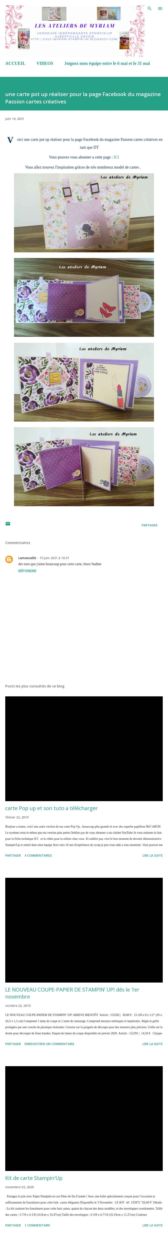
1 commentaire (37, 1225)
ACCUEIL (15, 63)
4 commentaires (38, 855)
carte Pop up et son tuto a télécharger (51, 808)
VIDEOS (45, 63)
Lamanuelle (27, 558)
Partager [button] (150, 525)
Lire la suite (153, 855)
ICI (116, 157)
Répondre (27, 570)
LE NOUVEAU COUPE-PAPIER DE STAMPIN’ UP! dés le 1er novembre (72, 993)
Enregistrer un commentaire (49, 1044)
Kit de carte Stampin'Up (33, 1177)
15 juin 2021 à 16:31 (54, 558)
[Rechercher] (149, 7)
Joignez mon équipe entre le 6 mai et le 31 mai (107, 63)
